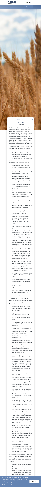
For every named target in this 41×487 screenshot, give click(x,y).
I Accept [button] (34, 481)
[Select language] (28, 6)
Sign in (31, 2)
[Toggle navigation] (9, 6)
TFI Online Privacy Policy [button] (12, 482)
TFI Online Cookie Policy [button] (8, 484)
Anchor (12, 1)
